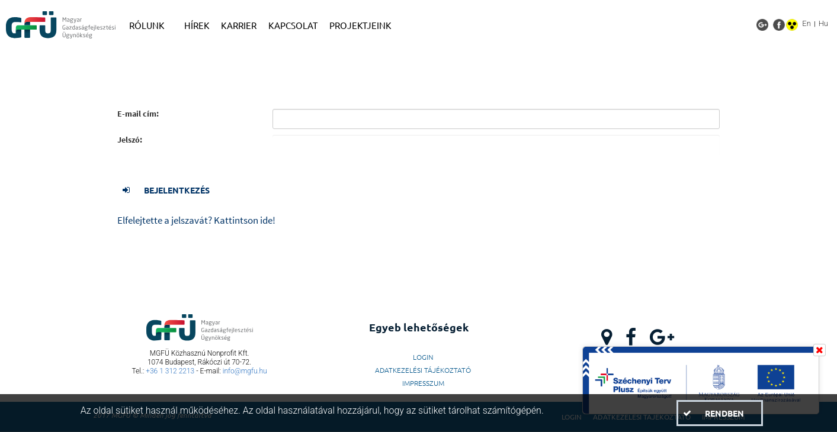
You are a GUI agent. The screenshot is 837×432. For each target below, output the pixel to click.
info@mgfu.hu (245, 371)
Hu (823, 23)
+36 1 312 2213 (170, 371)
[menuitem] (150, 25)
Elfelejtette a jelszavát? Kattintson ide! (196, 220)
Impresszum (423, 383)
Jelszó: (129, 140)
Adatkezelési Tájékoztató (423, 370)
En (806, 23)
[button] (171, 190)
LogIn (423, 357)
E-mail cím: (138, 114)
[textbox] (496, 119)
